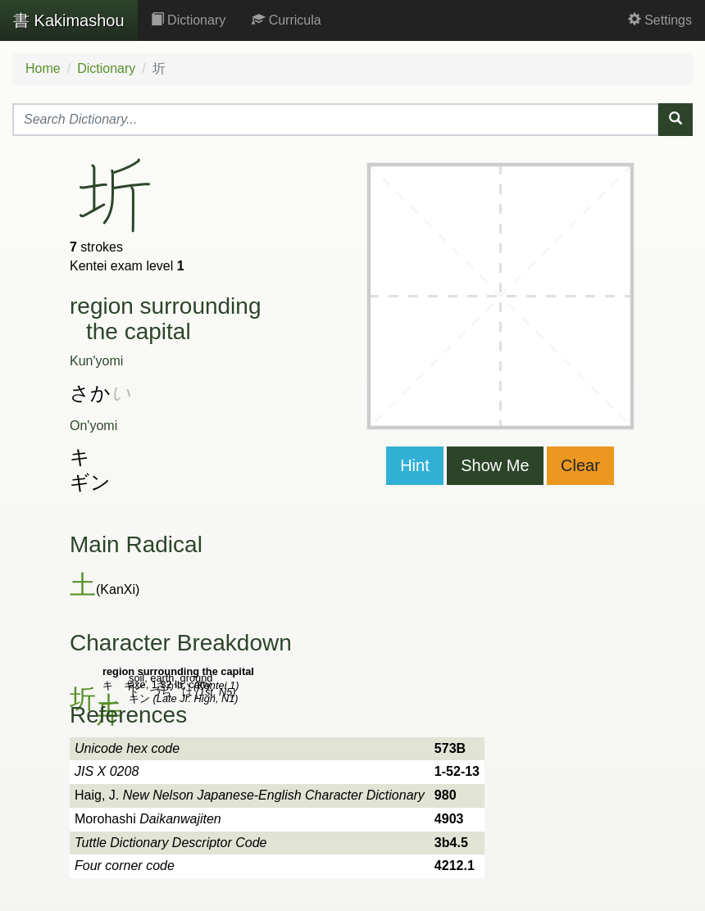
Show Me (495, 465)
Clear (580, 465)
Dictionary (188, 20)
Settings (660, 20)
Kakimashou (69, 20)
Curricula (286, 20)
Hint (415, 465)
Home (43, 68)
